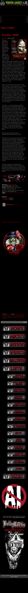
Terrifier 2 (6, 213)
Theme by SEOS (14, 591)
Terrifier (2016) (10, 50)
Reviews (8, 328)
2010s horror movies (19, 328)
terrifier (13, 332)
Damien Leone (12, 199)
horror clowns (18, 331)
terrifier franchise (18, 332)
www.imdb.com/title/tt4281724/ (15, 208)
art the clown (18, 330)
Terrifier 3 (6, 214)
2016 (3, 330)
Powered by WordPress (22, 590)
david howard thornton (9, 331)
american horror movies (10, 330)
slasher (9, 332)
